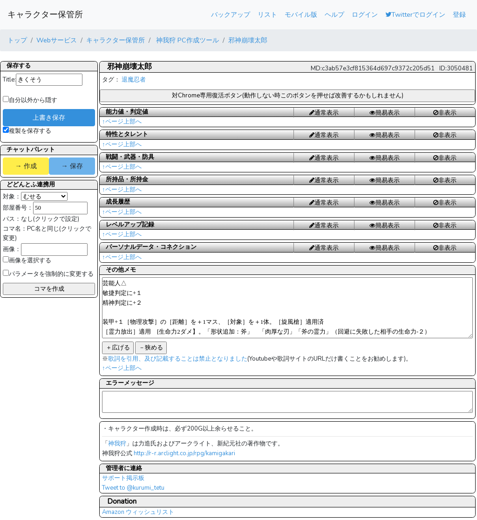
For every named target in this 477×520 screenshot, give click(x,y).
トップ (17, 40)
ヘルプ (334, 14)
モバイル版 (301, 14)
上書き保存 (49, 117)
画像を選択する (27, 260)
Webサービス (56, 40)
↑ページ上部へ (122, 121)
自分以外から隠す (30, 100)
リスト (267, 14)
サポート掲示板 (123, 478)
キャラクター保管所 (45, 14)
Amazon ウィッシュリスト (138, 512)
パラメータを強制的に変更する (48, 274)
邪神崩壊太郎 (247, 40)
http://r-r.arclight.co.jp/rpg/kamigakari (184, 453)
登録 (459, 14)
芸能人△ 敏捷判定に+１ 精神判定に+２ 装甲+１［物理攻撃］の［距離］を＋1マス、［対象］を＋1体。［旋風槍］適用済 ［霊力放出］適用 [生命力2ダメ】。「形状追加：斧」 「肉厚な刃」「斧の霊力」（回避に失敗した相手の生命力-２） (287, 307)
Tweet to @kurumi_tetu (133, 488)
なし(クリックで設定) (50, 219)
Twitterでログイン (415, 14)
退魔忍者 (134, 79)
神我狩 (117, 443)
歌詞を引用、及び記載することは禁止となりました (177, 359)
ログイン (365, 14)
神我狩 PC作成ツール (186, 40)
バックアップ (230, 14)
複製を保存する (27, 131)
